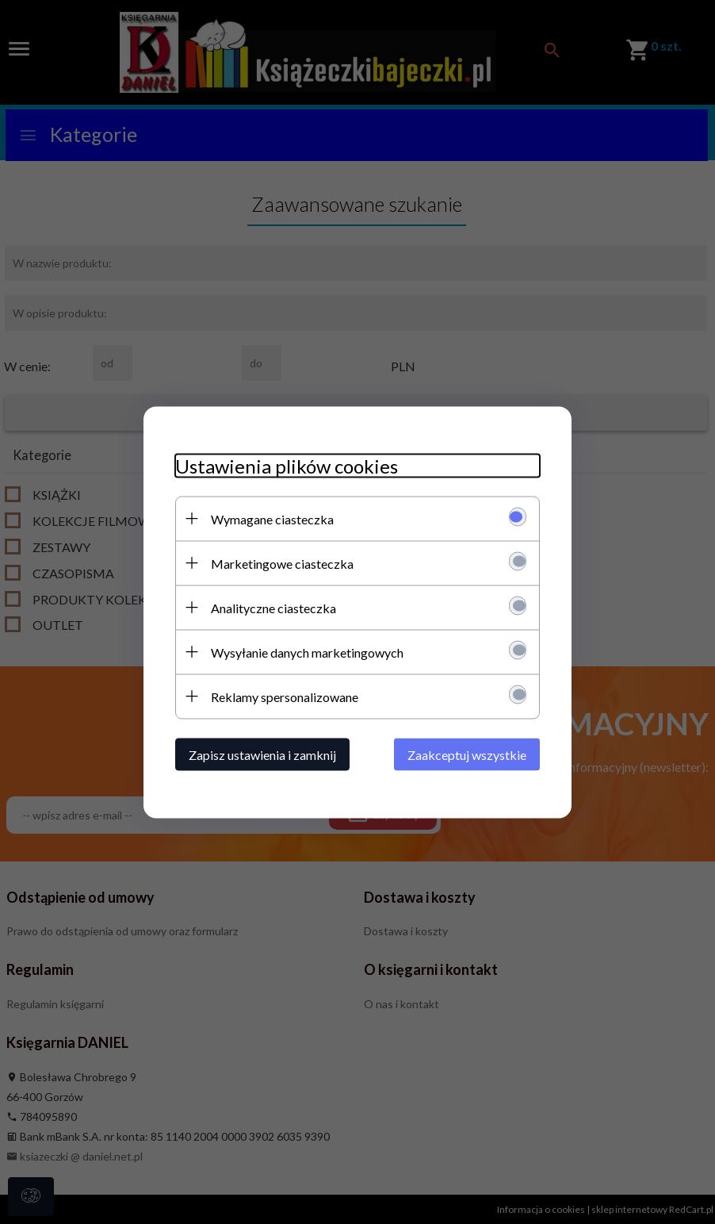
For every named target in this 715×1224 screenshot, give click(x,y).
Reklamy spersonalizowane (284, 696)
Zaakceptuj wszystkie (466, 754)
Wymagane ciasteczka (272, 518)
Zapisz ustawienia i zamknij (262, 754)
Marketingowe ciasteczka (282, 562)
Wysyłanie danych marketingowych (307, 651)
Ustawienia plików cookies (286, 465)
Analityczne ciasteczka (273, 607)
